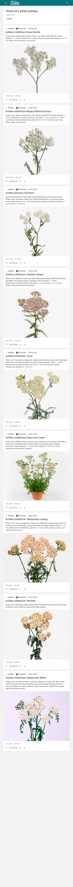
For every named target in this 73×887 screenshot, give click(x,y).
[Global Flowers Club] (15, 3)
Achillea (9, 19)
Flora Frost (21, 28)
